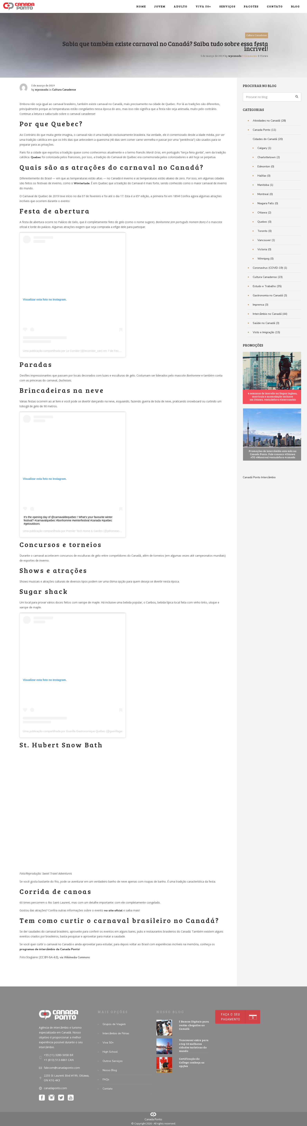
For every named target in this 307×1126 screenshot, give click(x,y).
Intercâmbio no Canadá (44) (270, 314)
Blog (295, 6)
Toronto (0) (264, 231)
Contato (275, 6)
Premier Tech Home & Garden (84, 531)
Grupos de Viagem (114, 1024)
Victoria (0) (264, 249)
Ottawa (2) (264, 212)
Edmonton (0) (265, 166)
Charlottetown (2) (268, 157)
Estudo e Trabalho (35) (267, 286)
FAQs (106, 1079)
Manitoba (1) (265, 185)
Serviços (227, 6)
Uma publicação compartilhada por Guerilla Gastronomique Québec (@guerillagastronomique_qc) (82, 731)
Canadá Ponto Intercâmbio (259, 477)
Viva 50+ (203, 6)
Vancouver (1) (266, 240)
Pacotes (251, 6)
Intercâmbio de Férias (116, 1033)
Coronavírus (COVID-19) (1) (270, 268)
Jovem (159, 6)
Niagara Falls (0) (267, 203)
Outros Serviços (113, 1061)
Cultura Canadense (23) (268, 277)
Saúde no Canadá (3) (266, 323)
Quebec (36, 157)
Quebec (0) (264, 222)
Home (141, 6)
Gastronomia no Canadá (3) (270, 295)
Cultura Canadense (256, 35)
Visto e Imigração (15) (266, 332)
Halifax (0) (263, 176)
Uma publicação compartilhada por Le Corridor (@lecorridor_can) (62, 350)
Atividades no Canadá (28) (269, 120)
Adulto (180, 6)
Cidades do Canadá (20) (268, 139)
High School (110, 1052)
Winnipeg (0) (265, 258)
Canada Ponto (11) (264, 130)
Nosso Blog (110, 1070)
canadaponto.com (55, 1088)
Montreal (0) (265, 194)
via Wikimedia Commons (75, 957)
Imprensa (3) (260, 305)
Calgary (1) (264, 148)
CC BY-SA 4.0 (48, 957)
